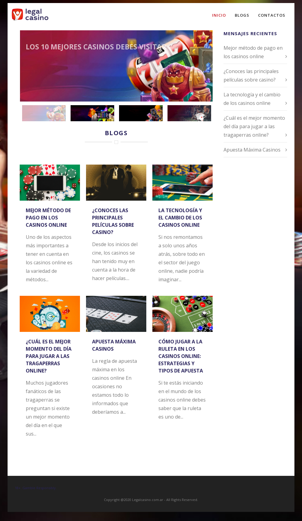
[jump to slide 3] (141, 113)
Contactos (271, 15)
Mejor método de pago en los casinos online (48, 217)
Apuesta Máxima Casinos (252, 149)
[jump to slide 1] (44, 113)
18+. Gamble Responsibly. (36, 488)
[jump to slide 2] (92, 113)
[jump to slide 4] (189, 113)
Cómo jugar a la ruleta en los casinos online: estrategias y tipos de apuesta (180, 356)
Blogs (242, 15)
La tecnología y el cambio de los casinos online (180, 217)
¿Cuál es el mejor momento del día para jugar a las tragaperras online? (48, 356)
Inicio (219, 15)
